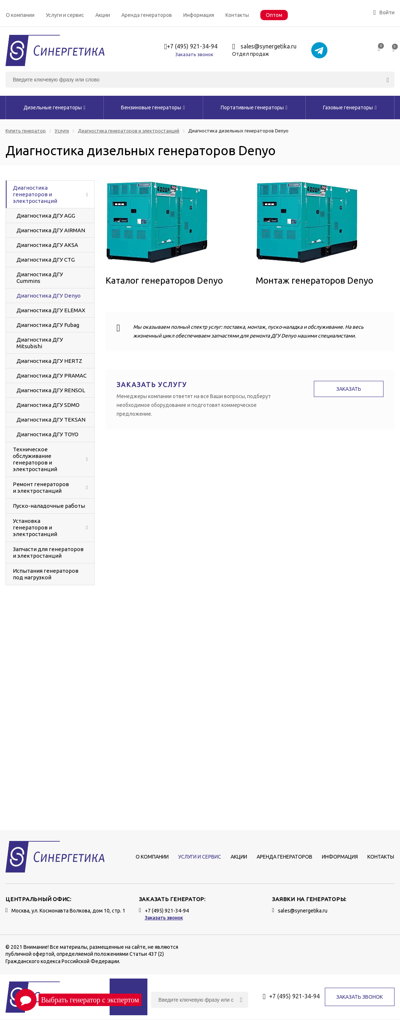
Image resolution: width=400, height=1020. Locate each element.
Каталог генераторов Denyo (164, 280)
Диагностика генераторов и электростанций (128, 130)
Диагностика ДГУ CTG (45, 259)
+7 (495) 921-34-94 (191, 47)
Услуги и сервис (65, 15)
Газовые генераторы (350, 107)
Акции (102, 15)
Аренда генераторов (146, 15)
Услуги (62, 130)
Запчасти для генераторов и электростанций (48, 552)
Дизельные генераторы (54, 107)
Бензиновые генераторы (153, 107)
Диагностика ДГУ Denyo (48, 295)
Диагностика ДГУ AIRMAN (50, 230)
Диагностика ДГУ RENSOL (50, 390)
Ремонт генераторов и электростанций (41, 487)
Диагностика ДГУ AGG (45, 215)
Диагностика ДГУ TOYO (47, 434)
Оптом (274, 15)
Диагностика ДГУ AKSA (47, 245)
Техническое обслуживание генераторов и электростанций (35, 459)
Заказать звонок (194, 54)
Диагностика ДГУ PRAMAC (51, 375)
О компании (20, 15)
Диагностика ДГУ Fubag (47, 325)
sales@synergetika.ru (264, 47)
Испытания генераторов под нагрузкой (45, 574)
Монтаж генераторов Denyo (314, 280)
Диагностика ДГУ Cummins (39, 277)
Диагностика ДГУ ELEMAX (50, 310)
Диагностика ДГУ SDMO (48, 405)
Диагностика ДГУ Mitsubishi (39, 342)
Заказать (348, 389)
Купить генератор (25, 130)
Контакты (237, 15)
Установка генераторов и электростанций (35, 527)
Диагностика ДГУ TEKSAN (50, 419)
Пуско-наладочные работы (49, 506)
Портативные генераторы (254, 107)
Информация (198, 15)
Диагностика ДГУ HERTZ (49, 361)
